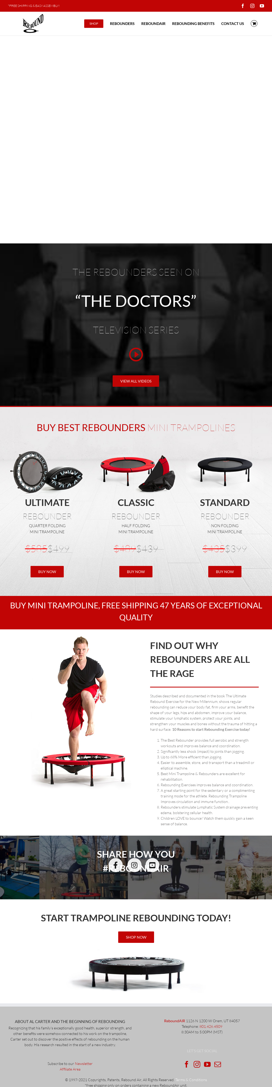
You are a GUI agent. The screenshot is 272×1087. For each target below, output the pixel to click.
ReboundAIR (174, 1021)
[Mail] (217, 1064)
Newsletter (84, 1063)
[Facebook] (186, 1064)
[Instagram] (197, 1064)
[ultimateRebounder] (136, 950)
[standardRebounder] (224, 452)
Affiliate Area (70, 1069)
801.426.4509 (210, 1026)
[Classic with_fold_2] (136, 452)
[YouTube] (207, 1064)
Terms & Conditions (191, 1079)
